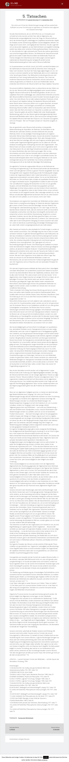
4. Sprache (56, 729)
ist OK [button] (46, 757)
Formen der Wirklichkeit (25, 718)
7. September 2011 (47, 20)
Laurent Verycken (33, 20)
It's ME (14, 3)
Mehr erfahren (42, 760)
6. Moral (12, 729)
